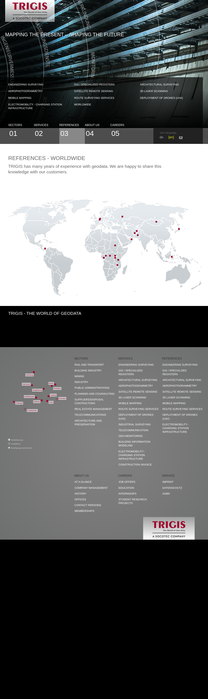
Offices (80, 499)
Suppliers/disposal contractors (89, 401)
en (171, 137)
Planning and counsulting (95, 393)
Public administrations (92, 387)
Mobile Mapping (20, 97)
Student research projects (132, 501)
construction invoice (135, 464)
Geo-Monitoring (130, 436)
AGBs (166, 493)
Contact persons (88, 505)
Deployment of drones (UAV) (161, 97)
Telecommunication (133, 430)
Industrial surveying (134, 424)
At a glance (83, 481)
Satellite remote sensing (93, 91)
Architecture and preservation (88, 422)
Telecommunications (90, 414)
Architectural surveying (159, 84)
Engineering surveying (25, 84)
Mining (79, 376)
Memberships (84, 510)
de (161, 137)
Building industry (88, 370)
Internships (127, 493)
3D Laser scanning (154, 91)
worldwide (82, 104)
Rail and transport (89, 364)
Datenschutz (172, 487)
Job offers (126, 481)
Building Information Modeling (134, 443)
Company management (91, 487)
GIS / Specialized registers (94, 84)
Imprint (167, 481)
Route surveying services (94, 97)
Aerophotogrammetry (25, 91)
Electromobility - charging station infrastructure (35, 106)
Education (126, 487)
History (80, 493)
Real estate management (93, 409)
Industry (81, 382)
